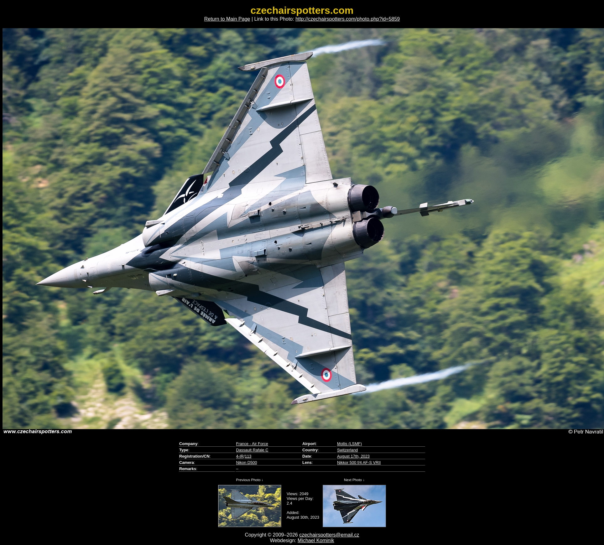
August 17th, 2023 (353, 456)
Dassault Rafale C (252, 450)
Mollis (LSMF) (349, 443)
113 (248, 456)
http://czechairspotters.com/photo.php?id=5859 (347, 19)
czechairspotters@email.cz (329, 534)
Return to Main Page (227, 19)
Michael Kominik (316, 540)
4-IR (239, 456)
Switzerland (347, 450)
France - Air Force (252, 443)
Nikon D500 (246, 462)
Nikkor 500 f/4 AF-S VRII (359, 462)
